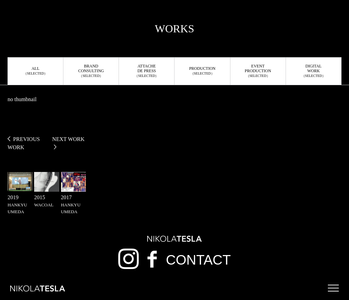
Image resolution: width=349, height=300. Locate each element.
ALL (35, 70)
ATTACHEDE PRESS (146, 71)
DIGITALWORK (313, 71)
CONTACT (198, 259)
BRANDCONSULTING (91, 71)
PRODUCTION (202, 70)
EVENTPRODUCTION (258, 71)
